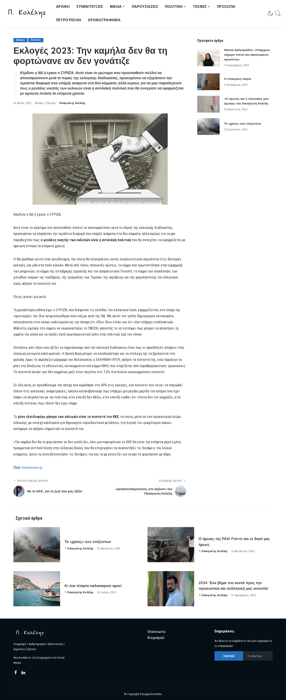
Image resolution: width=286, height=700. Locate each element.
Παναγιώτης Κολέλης (72, 103)
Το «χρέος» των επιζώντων (244, 123)
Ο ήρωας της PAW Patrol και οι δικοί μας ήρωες (232, 541)
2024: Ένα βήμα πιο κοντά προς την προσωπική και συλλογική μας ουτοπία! (233, 585)
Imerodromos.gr (33, 467)
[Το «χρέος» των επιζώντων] (208, 126)
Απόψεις (21, 40)
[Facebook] (15, 673)
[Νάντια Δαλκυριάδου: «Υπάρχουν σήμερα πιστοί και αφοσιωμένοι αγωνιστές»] (208, 57)
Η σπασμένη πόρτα (238, 79)
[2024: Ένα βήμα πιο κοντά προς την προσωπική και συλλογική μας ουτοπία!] (170, 588)
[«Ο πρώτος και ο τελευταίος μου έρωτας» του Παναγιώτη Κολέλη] (208, 104)
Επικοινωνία (156, 632)
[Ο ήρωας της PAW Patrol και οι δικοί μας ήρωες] (170, 544)
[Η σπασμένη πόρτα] (208, 81)
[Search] (278, 13)
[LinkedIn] (23, 673)
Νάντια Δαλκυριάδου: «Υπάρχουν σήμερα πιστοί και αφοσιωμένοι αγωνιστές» (246, 54)
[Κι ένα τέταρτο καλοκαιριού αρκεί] (36, 588)
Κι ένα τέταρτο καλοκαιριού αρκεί (100, 585)
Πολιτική (37, 40)
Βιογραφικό (155, 638)
